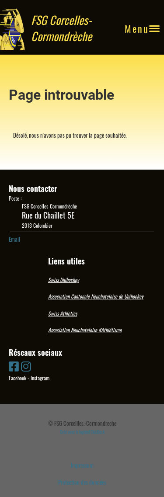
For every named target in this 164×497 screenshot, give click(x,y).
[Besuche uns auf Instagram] (26, 365)
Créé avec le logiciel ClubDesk (82, 431)
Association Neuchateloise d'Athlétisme (85, 330)
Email (14, 239)
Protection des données (82, 482)
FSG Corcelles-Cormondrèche (61, 28)
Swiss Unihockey (63, 279)
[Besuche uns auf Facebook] (14, 365)
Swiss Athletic (61, 313)
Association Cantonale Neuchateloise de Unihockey (95, 296)
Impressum (82, 465)
